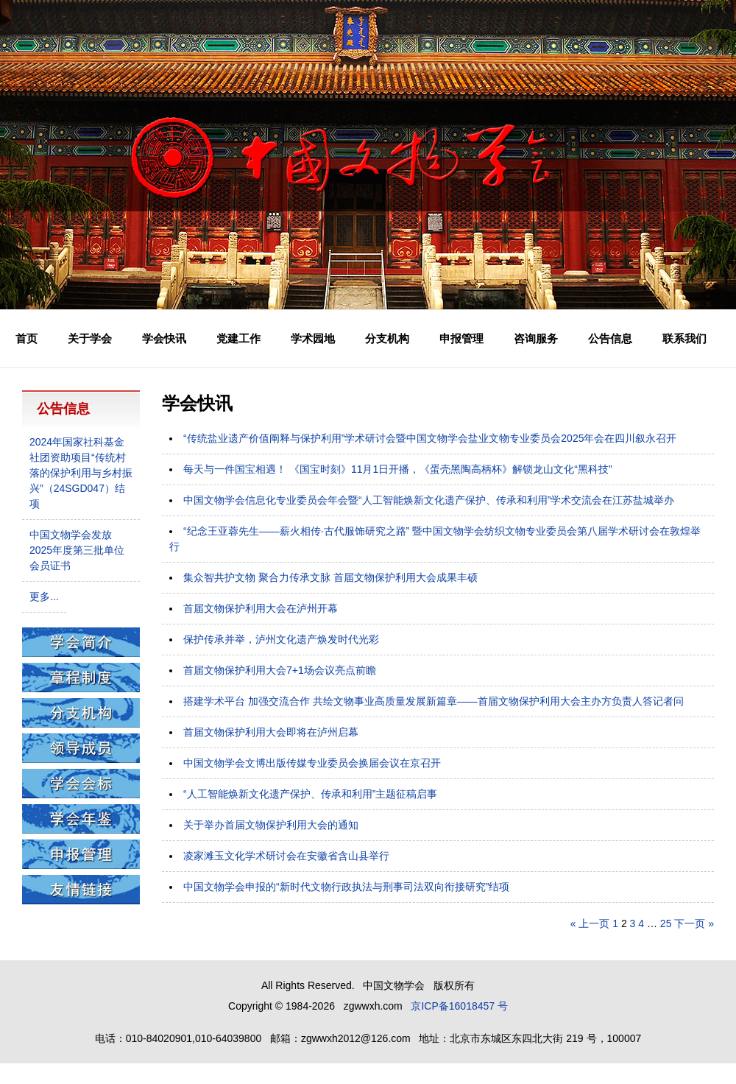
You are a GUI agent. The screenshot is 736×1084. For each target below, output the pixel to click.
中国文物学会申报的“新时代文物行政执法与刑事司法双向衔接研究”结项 (346, 887)
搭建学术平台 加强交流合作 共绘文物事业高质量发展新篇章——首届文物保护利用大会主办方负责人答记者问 (433, 701)
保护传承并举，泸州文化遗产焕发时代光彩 (281, 639)
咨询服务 (536, 338)
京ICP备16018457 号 (459, 1006)
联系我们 (684, 338)
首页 (26, 338)
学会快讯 (164, 338)
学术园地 (313, 338)
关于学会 (90, 338)
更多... (44, 596)
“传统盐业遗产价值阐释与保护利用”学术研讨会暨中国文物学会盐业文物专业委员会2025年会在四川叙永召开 (429, 438)
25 (666, 923)
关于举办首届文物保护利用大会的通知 (270, 825)
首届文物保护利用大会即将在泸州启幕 (270, 732)
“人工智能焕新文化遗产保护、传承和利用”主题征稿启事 (310, 794)
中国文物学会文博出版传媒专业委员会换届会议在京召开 (312, 763)
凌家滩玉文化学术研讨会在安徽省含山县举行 (286, 856)
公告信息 (610, 338)
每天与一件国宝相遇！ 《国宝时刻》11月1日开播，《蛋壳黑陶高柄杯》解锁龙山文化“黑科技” (397, 469)
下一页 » (694, 923)
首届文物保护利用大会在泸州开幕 (260, 608)
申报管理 (461, 338)
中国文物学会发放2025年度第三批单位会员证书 (76, 550)
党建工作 (238, 338)
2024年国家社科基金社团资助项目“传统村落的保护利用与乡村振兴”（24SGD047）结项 (80, 473)
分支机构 (387, 338)
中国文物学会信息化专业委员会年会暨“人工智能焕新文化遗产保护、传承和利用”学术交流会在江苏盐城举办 (428, 500)
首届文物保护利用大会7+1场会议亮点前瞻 (279, 670)
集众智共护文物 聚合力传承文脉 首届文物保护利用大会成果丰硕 (330, 577)
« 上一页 (590, 923)
